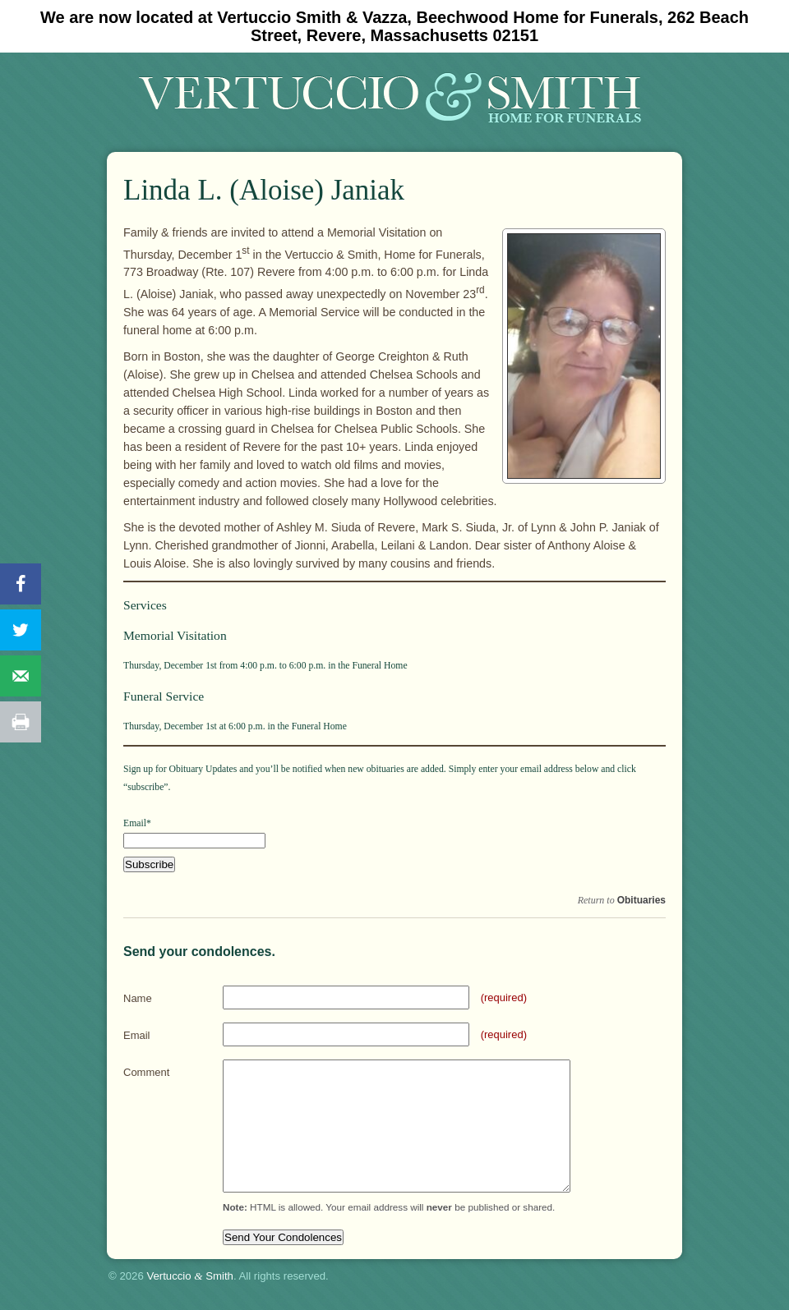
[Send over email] (20, 675)
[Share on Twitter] (20, 629)
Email (136, 1035)
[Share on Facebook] (20, 583)
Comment (146, 1072)
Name (137, 998)
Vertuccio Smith (189, 1276)
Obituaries (641, 900)
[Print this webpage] (20, 721)
